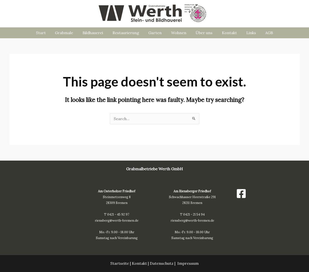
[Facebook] (241, 193)
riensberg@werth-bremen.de (116, 220)
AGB (262, 32)
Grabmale (70, 32)
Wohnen (178, 32)
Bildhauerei (97, 32)
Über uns (201, 32)
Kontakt (225, 32)
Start (48, 32)
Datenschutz (161, 263)
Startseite (119, 263)
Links (245, 32)
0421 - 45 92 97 (118, 214)
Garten (156, 32)
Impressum (188, 263)
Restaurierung (128, 32)
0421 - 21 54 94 (194, 214)
